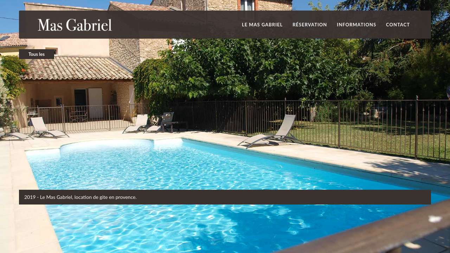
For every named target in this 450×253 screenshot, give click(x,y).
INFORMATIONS (356, 24)
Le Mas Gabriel (262, 24)
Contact (398, 24)
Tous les (36, 54)
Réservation (309, 24)
